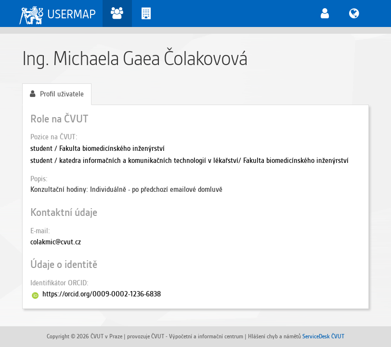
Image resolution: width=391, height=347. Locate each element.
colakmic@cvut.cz (55, 242)
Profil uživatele (57, 94)
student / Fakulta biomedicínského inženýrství (97, 148)
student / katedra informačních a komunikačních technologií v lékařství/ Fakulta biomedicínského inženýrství (189, 160)
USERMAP (71, 14)
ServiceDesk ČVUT (323, 336)
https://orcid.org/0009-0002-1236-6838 (101, 294)
